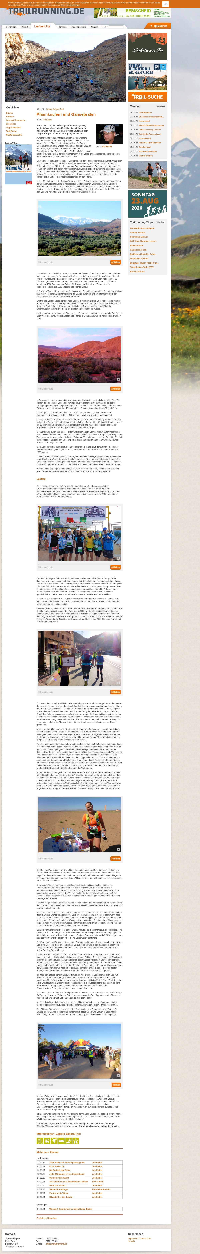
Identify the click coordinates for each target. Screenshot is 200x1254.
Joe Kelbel (47, 120)
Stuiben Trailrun (146, 156)
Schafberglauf (145, 147)
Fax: (38, 1241)
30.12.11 (41, 1197)
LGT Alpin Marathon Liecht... (143, 241)
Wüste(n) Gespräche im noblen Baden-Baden (71, 1209)
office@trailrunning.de (56, 1244)
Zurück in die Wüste (59, 1193)
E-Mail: (39, 1244)
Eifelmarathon (137, 245)
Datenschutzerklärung (70, 5)
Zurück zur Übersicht (47, 1218)
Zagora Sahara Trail (55, 109)
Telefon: (39, 1238)
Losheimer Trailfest (139, 258)
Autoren (10, 116)
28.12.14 (41, 1185)
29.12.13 (41, 1189)
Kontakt (131, 1241)
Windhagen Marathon (148, 151)
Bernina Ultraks (137, 271)
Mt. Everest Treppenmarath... (151, 117)
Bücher (9, 113)
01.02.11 (41, 1209)
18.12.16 (41, 1174)
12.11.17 (41, 1170)
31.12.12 (41, 1193)
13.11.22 (41, 1162)
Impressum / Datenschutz (139, 1238)
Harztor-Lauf (144, 121)
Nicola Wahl (98, 1182)
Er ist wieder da (57, 1166)
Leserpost (11, 124)
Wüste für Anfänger (59, 1189)
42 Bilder (116, 262)
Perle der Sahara (57, 1185)
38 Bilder (116, 859)
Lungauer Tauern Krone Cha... (144, 263)
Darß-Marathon (145, 113)
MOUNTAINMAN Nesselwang (151, 125)
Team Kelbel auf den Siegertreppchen (67, 1162)
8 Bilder (116, 1085)
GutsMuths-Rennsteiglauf (150, 134)
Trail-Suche (11, 131)
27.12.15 (41, 1178)
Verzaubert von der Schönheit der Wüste (69, 1182)
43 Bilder (116, 567)
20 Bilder (116, 389)
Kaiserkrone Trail (138, 250)
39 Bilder (116, 692)
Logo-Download (13, 127)
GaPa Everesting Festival (150, 130)
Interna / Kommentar (16, 120)
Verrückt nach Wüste (59, 1178)
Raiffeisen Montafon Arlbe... (143, 254)
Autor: (104, 146)
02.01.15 (41, 1182)
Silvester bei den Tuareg (61, 1197)
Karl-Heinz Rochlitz (101, 1189)
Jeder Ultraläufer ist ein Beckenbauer (67, 1174)
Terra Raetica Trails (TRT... (142, 267)
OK (166, 4)
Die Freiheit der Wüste (60, 1170)
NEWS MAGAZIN (14, 135)
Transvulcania (145, 138)
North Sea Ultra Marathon (150, 143)
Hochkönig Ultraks (139, 237)
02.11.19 (41, 1166)
